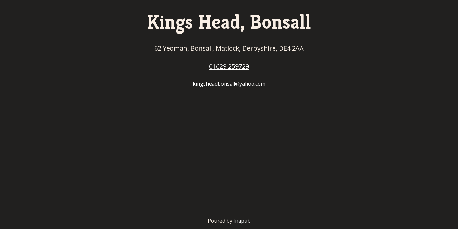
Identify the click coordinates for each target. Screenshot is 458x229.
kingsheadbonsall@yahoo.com (229, 83)
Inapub (242, 220)
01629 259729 (229, 66)
